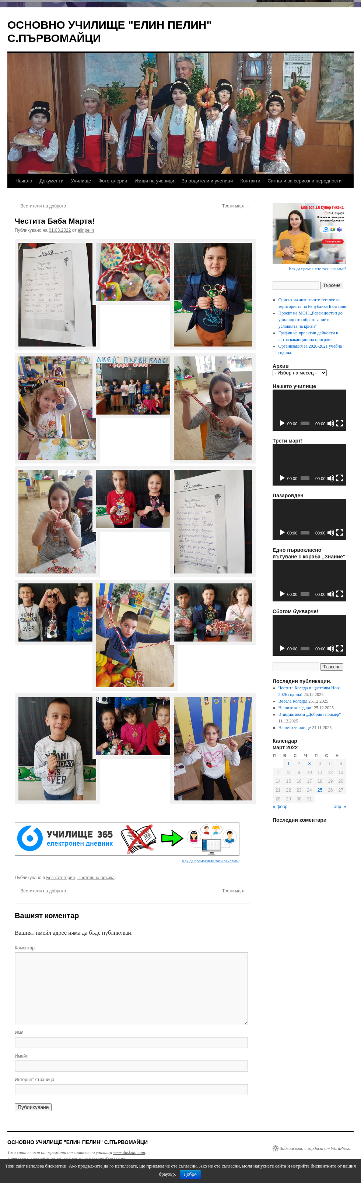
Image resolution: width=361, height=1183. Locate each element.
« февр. (281, 806)
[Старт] (282, 423)
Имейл (21, 1056)
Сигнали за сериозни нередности (304, 181)
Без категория (60, 877)
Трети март (236, 206)
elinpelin (86, 230)
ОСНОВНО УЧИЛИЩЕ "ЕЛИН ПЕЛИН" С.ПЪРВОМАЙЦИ (77, 1142)
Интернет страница (34, 1079)
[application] (309, 410)
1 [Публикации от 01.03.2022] (288, 763)
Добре (190, 1174)
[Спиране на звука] (330, 423)
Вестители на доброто (40, 206)
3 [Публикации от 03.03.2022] (309, 763)
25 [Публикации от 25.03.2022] (320, 790)
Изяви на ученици (154, 181)
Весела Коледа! (293, 701)
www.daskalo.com (129, 1152)
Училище (81, 181)
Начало (23, 181)
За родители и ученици (207, 181)
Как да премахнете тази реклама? (210, 861)
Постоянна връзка (96, 877)
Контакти (250, 181)
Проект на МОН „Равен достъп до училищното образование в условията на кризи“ (310, 319)
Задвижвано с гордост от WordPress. (315, 1148)
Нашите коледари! (295, 707)
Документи (51, 181)
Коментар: (25, 948)
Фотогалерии (112, 181)
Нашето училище (294, 727)
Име (19, 1032)
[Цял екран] (339, 423)
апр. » (340, 806)
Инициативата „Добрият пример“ (309, 714)
